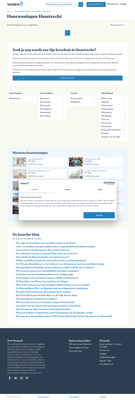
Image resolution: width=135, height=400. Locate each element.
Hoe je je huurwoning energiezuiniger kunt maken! (43, 291)
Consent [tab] (35, 189)
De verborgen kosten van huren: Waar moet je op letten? (47, 253)
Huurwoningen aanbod (22, 11)
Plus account (104, 350)
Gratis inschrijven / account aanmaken (110, 345)
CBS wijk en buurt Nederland (80, 344)
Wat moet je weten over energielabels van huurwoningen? (47, 270)
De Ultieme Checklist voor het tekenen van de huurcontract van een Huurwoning (60, 264)
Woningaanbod (112, 4)
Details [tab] (67, 189)
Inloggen (123, 4)
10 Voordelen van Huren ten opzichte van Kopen (42, 281)
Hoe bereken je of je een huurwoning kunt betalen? (43, 309)
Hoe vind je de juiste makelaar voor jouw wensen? (42, 257)
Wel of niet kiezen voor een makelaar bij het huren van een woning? (53, 284)
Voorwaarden (74, 397)
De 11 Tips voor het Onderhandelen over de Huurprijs (44, 274)
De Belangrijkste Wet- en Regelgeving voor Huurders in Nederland (52, 288)
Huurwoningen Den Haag (79, 348)
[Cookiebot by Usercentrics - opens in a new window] (105, 183)
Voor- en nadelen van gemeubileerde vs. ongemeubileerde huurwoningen (55, 246)
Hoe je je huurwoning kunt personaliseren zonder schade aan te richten (55, 267)
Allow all (99, 215)
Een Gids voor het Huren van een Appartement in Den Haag (48, 305)
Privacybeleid (43, 397)
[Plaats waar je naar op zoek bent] (62, 4)
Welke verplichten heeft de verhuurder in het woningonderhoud (51, 260)
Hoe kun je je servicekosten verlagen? (36, 298)
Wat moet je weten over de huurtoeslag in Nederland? (45, 302)
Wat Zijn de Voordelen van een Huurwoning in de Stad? (46, 243)
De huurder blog (75, 351)
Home (9, 11)
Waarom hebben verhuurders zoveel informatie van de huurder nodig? (54, 312)
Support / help (105, 361)
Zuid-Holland (36, 11)
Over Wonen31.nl (106, 364)
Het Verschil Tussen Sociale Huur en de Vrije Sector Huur (46, 295)
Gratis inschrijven (67, 78)
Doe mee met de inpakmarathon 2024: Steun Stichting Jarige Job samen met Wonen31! (64, 316)
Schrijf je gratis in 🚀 (96, 4)
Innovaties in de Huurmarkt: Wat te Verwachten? (43, 250)
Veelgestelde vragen (107, 357)
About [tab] (100, 189)
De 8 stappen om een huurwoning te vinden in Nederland (47, 277)
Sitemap (103, 397)
